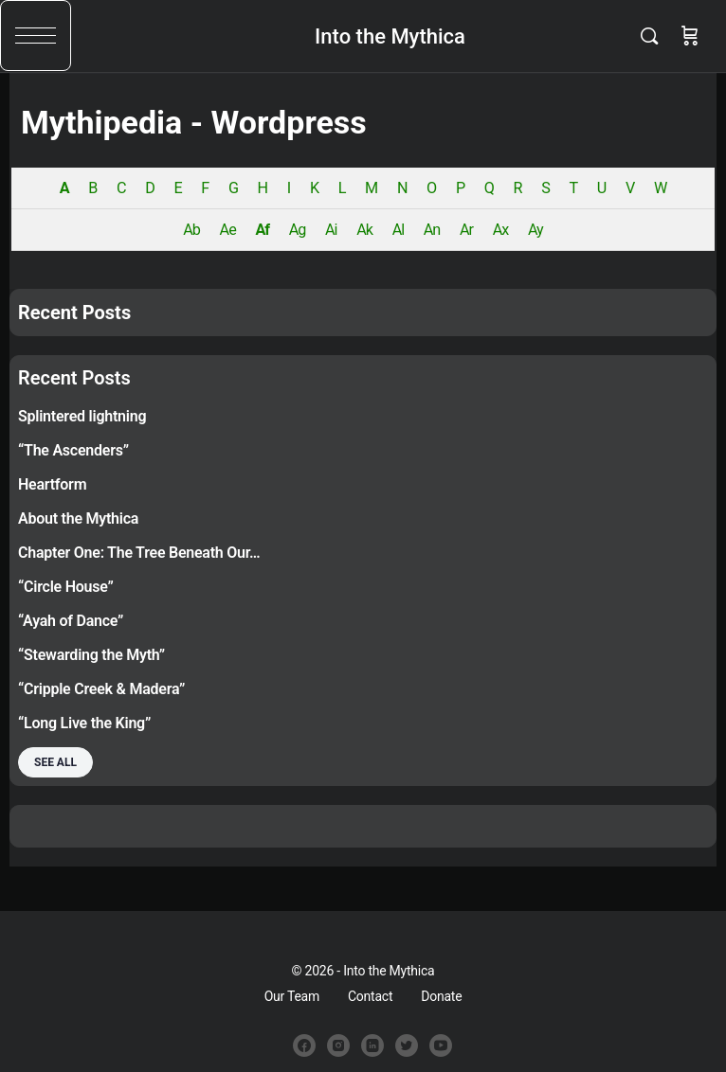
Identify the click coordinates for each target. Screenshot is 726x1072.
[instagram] (338, 1045)
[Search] (654, 36)
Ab (191, 230)
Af (262, 230)
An (432, 230)
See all (55, 762)
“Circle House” (66, 587)
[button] (35, 35)
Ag (297, 230)
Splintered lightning (82, 416)
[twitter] (406, 1045)
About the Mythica (78, 518)
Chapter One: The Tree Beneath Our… (139, 553)
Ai (331, 230)
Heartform (52, 484)
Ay (535, 230)
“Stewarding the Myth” (91, 655)
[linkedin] (372, 1045)
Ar (466, 230)
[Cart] (690, 36)
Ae (228, 230)
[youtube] (440, 1045)
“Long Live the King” (84, 723)
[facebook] (304, 1045)
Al (398, 230)
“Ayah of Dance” (70, 621)
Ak (364, 230)
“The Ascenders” (73, 450)
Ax (501, 230)
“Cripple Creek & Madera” (101, 689)
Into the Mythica (390, 36)
